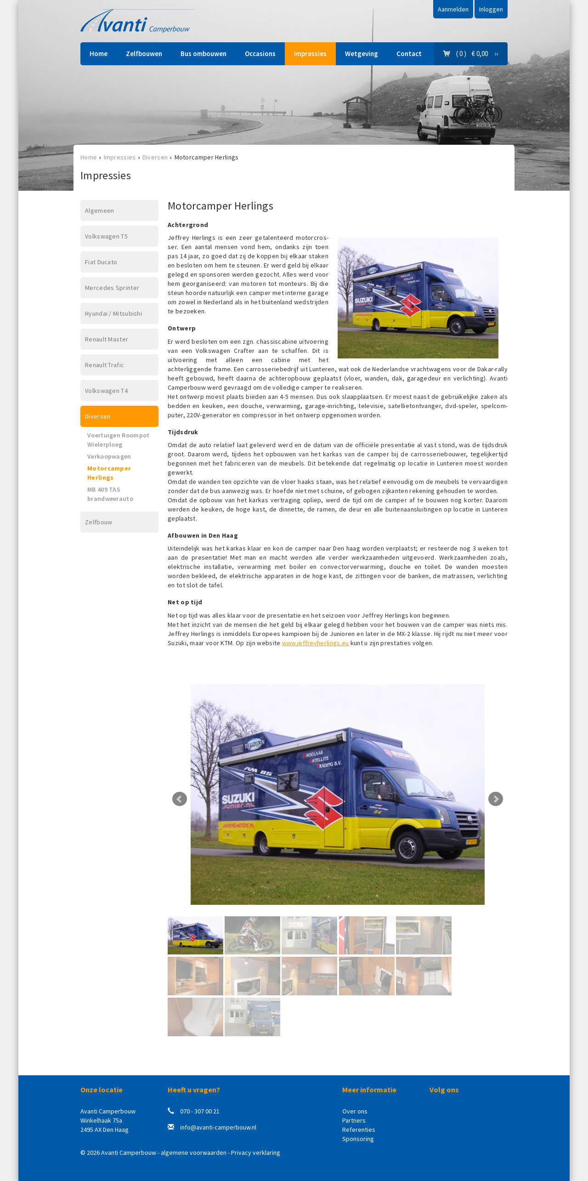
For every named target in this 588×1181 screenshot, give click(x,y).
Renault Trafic (104, 365)
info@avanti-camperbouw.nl (218, 1127)
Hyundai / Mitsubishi (113, 313)
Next (495, 799)
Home (98, 53)
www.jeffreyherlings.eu (315, 643)
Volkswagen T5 (106, 236)
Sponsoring (358, 1139)
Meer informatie (369, 1089)
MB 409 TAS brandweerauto (110, 494)
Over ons (355, 1111)
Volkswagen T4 (106, 390)
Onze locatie (101, 1089)
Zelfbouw (98, 522)
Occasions (260, 53)
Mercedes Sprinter (112, 288)
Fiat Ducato (101, 262)
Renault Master (106, 339)
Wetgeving (361, 53)
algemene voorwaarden (193, 1152)
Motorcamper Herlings (109, 473)
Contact (409, 53)
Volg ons (444, 1089)
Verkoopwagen (109, 456)
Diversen (155, 157)
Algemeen (99, 210)
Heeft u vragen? (194, 1089)
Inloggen (491, 9)
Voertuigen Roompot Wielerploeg (118, 440)
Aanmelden (453, 9)
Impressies (310, 53)
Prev (179, 799)
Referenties (358, 1129)
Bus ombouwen (203, 53)
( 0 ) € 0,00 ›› (470, 53)
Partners (354, 1120)
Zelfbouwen (144, 53)
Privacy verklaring (255, 1152)
